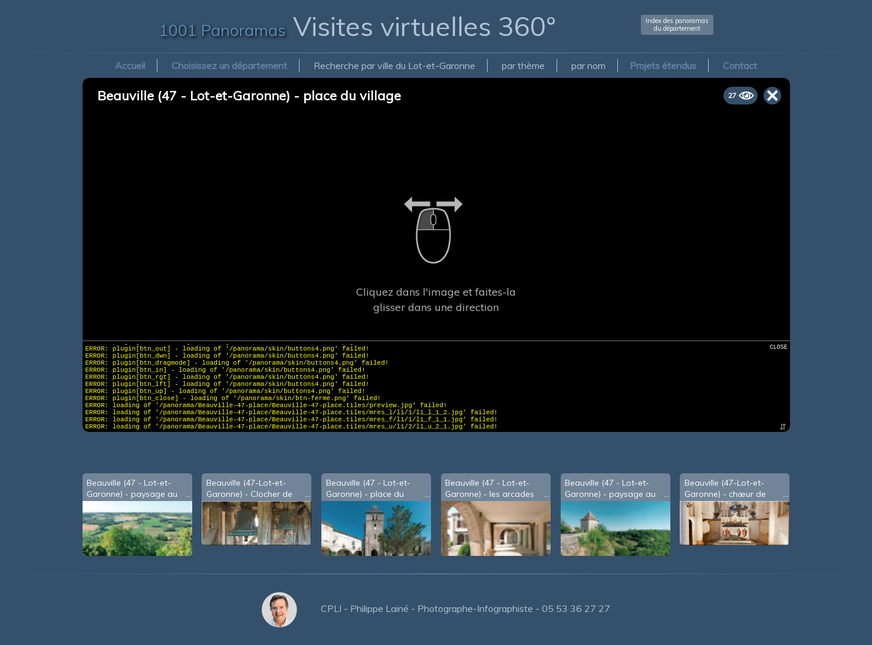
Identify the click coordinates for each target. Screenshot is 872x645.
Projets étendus (663, 65)
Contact (740, 65)
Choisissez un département (229, 65)
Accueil (130, 65)
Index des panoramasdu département (677, 24)
